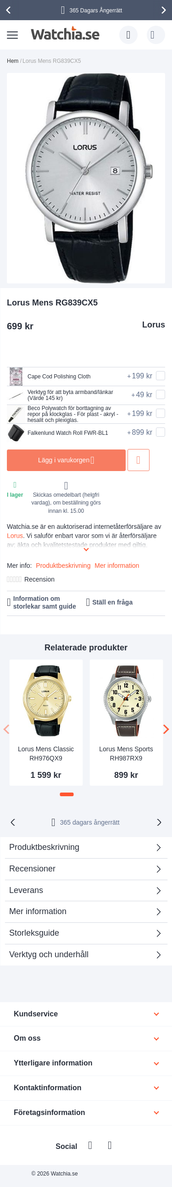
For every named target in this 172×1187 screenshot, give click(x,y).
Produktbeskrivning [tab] (44, 847)
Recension (39, 579)
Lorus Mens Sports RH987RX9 (126, 753)
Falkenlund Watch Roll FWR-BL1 (57, 433)
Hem (12, 61)
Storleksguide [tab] (34, 932)
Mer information (116, 565)
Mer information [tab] (38, 911)
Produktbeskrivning (63, 565)
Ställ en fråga (112, 602)
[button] (67, 794)
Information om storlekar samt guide (44, 602)
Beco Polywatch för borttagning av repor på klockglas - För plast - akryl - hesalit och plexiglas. (62, 414)
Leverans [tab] (26, 890)
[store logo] (65, 33)
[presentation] (9, 10)
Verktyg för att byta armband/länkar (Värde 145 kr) (60, 395)
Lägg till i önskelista (139, 460)
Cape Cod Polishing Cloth (48, 376)
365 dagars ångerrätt (90, 822)
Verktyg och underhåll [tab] (49, 954)
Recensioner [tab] (32, 868)
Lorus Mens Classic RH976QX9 (46, 753)
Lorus (153, 324)
